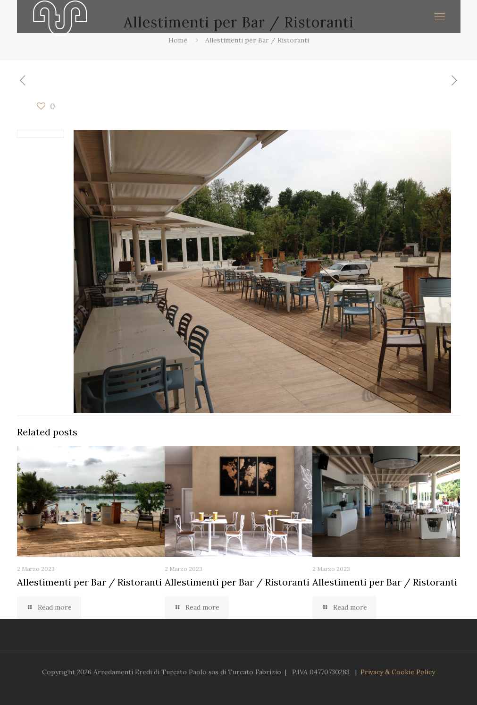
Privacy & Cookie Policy (397, 672)
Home (177, 40)
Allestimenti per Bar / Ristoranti (257, 40)
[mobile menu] (440, 16)
